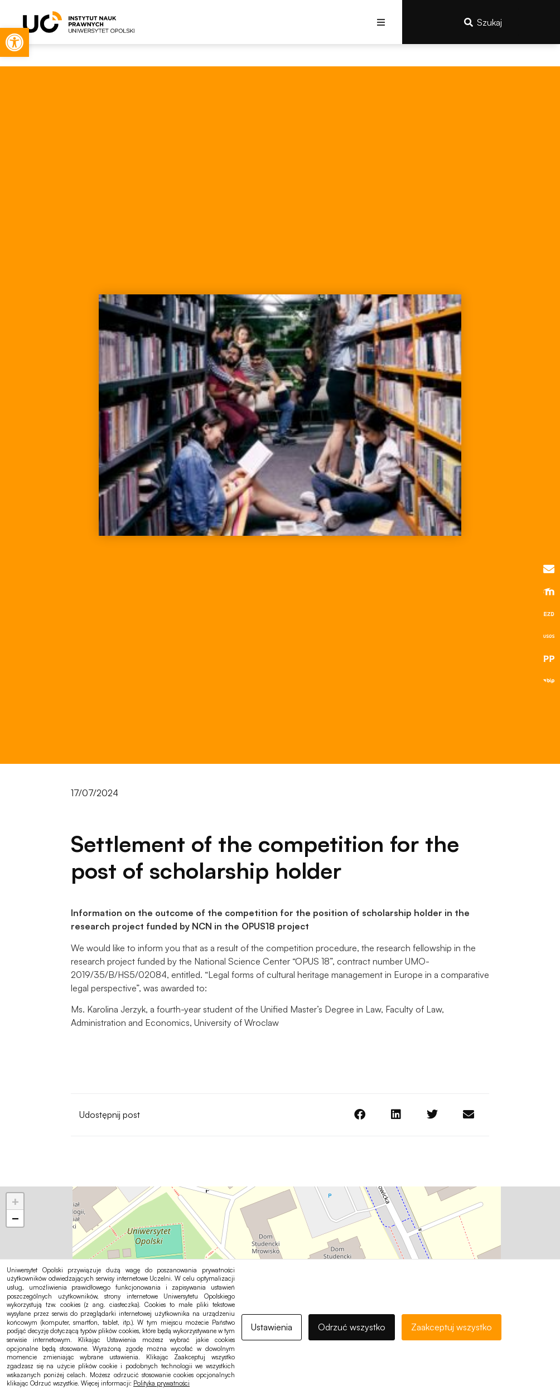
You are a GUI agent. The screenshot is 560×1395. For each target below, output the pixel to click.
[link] (14, 42)
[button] (381, 22)
